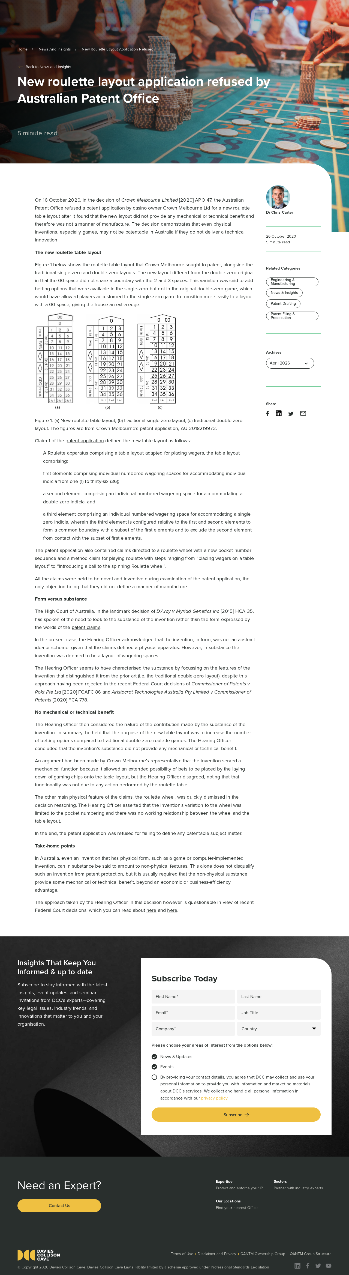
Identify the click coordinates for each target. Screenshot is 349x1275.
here (151, 910)
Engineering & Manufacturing (283, 281)
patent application (84, 440)
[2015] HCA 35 (237, 611)
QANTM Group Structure (311, 1254)
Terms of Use (182, 1254)
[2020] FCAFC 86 (81, 691)
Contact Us (59, 1205)
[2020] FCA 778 (70, 699)
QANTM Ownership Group (262, 1254)
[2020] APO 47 (195, 200)
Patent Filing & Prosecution (283, 316)
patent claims (86, 627)
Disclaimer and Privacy (217, 1254)
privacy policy (214, 1098)
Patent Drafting (283, 303)
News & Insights (284, 292)
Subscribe (236, 1115)
